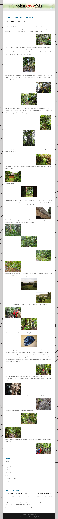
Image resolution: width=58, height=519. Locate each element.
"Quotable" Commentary (11, 478)
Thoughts (7, 481)
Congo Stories (8, 475)
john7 (8, 21)
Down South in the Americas (12, 464)
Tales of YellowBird (29, 487)
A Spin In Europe (9, 467)
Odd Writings (8, 470)
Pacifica (7, 461)
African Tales (21, 21)
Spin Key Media (35, 517)
